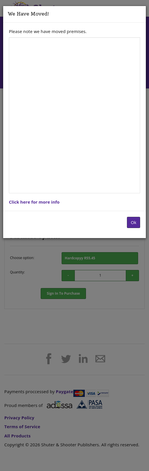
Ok (133, 222)
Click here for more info (34, 202)
